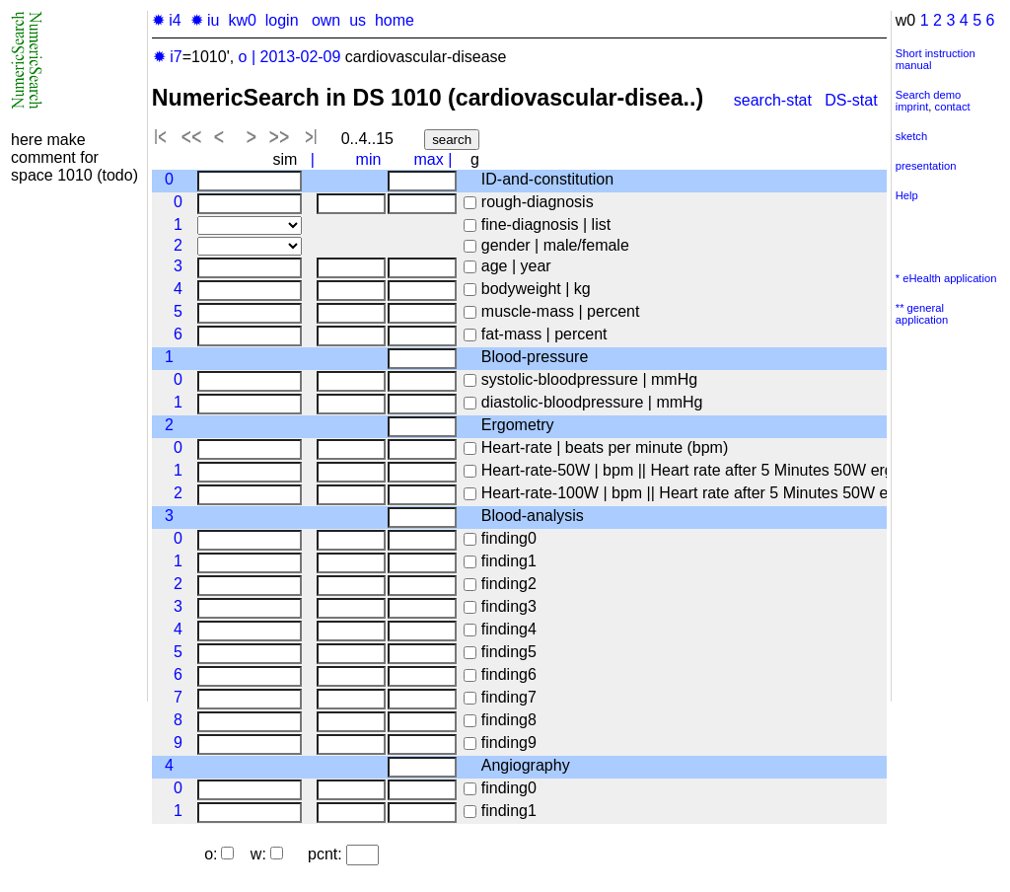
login (282, 20)
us (357, 20)
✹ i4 (166, 20)
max (429, 159)
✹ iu (205, 20)
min (369, 159)
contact (953, 106)
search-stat (773, 100)
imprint (912, 106)
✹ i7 (167, 56)
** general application (922, 314)
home (394, 20)
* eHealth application (946, 278)
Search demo (929, 95)
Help (907, 195)
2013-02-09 (300, 56)
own (326, 20)
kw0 (241, 20)
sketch (911, 136)
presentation (926, 166)
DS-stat (853, 100)
